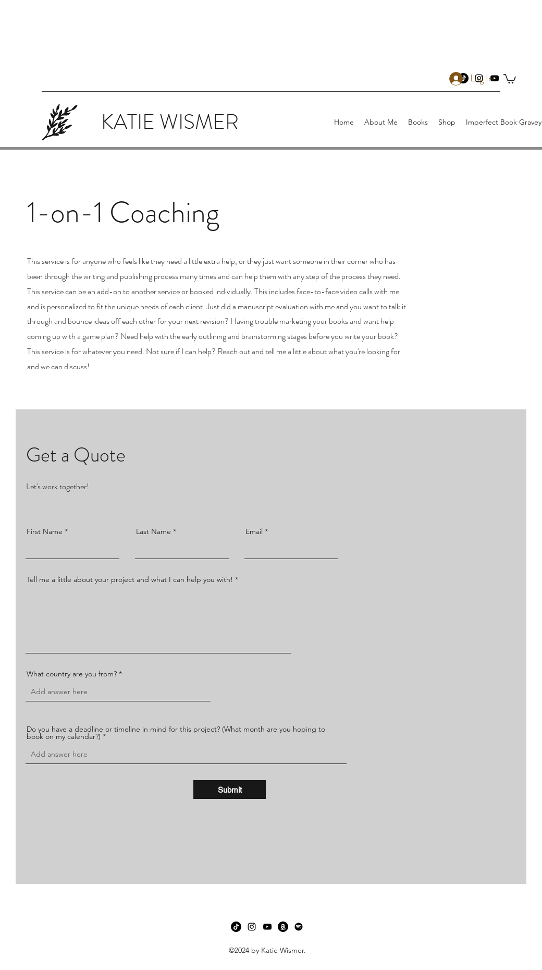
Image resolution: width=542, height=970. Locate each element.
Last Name (153, 531)
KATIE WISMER (170, 122)
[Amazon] (283, 927)
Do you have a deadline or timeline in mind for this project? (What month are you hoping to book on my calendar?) (176, 732)
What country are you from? (72, 673)
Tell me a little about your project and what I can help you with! (130, 579)
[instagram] (252, 927)
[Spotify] (298, 927)
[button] (509, 78)
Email (254, 531)
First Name (45, 531)
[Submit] (229, 789)
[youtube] (267, 927)
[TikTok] (236, 927)
